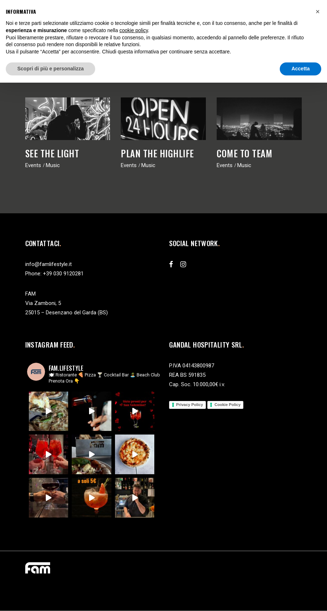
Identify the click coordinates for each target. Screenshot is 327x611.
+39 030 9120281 (63, 273)
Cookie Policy (227, 404)
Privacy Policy (189, 404)
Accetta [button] (300, 68)
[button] (317, 11)
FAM (30, 294)
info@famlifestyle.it (48, 264)
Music (53, 165)
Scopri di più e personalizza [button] (50, 68)
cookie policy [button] (133, 30)
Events (33, 165)
